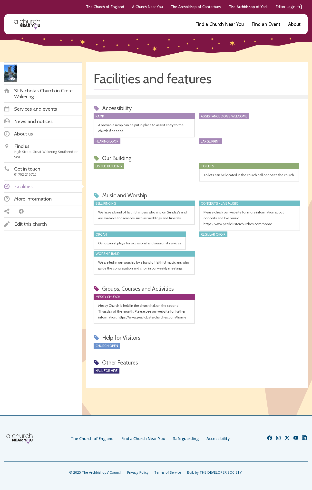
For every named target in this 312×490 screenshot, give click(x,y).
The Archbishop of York (248, 6)
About (294, 24)
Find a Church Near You (219, 24)
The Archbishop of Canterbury (196, 6)
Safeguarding (186, 438)
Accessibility (218, 438)
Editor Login (288, 7)
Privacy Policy (137, 472)
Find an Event (266, 24)
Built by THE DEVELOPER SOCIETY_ (215, 472)
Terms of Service (167, 472)
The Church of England (105, 6)
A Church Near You (147, 6)
